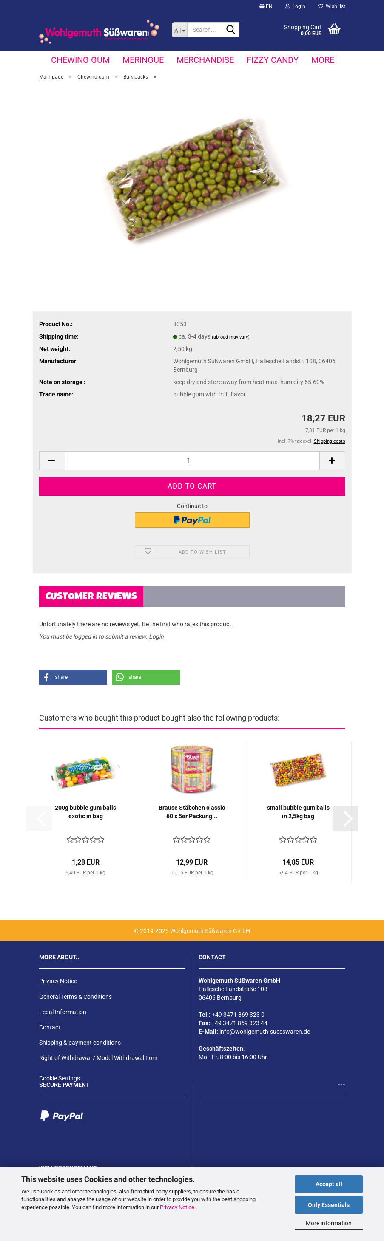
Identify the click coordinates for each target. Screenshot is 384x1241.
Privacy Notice (177, 1207)
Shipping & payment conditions (80, 1042)
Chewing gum (80, 60)
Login (156, 636)
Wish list (331, 6)
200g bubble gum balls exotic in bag (85, 812)
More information (329, 1223)
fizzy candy (273, 60)
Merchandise (205, 60)
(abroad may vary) (231, 337)
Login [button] (295, 6)
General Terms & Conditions (75, 996)
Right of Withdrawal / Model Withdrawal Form (99, 1057)
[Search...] (179, 29)
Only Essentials (329, 1204)
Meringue (143, 60)
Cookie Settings (59, 1078)
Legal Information (62, 1012)
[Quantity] (192, 460)
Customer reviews (91, 597)
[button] (266, 6)
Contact (49, 1027)
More (322, 60)
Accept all (329, 1184)
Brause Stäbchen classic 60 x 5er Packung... (192, 812)
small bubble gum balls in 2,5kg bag (298, 812)
